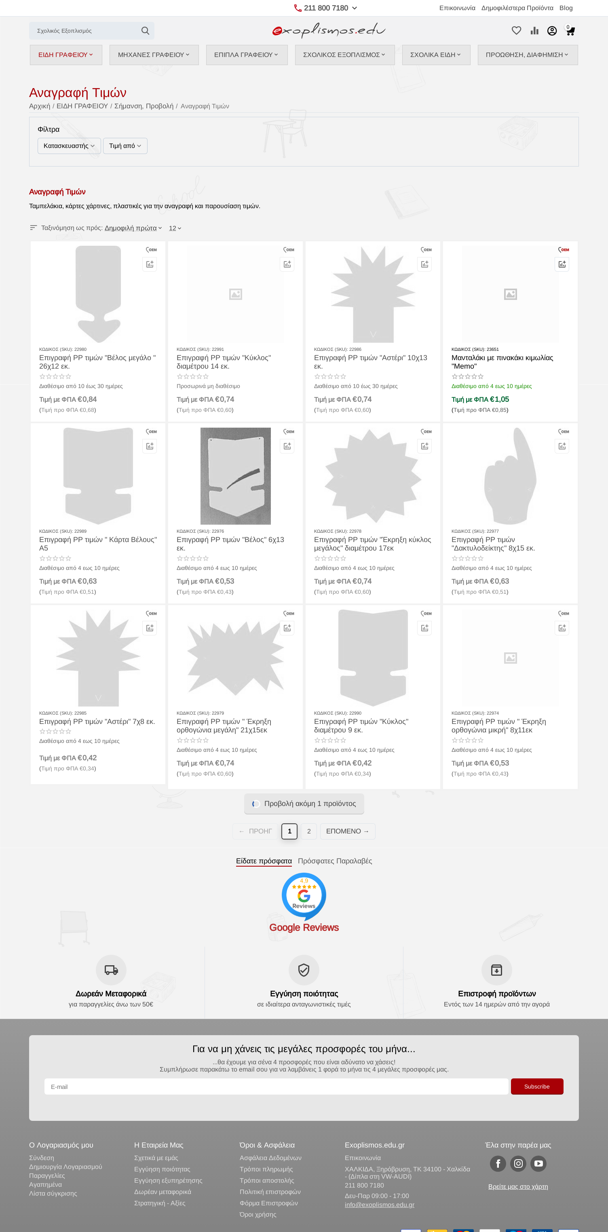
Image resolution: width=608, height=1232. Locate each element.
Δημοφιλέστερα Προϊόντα (517, 7)
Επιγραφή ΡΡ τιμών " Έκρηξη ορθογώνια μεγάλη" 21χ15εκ (219, 724)
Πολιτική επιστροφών (270, 1175)
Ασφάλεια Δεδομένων (271, 1141)
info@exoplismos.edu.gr (379, 1188)
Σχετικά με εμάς (156, 1141)
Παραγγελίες (47, 1159)
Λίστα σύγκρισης (53, 1176)
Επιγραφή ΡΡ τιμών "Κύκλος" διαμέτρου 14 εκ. (234, 361)
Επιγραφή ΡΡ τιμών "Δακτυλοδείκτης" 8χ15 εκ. (506, 543)
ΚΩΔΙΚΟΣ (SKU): (56, 348)
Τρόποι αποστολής (267, 1163)
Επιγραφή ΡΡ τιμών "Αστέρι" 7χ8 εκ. (91, 720)
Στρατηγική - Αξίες (160, 1186)
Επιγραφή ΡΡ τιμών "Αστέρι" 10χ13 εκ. (369, 357)
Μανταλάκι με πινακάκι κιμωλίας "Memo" (509, 357)
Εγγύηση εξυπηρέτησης (168, 1163)
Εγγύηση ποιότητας (303, 993)
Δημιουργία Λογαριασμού (65, 1150)
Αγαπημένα (45, 1167)
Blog (566, 7)
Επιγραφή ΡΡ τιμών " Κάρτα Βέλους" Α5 (96, 539)
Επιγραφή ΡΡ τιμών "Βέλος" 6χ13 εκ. (230, 539)
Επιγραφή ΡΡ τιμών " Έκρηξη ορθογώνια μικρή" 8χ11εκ (494, 724)
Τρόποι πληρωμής (266, 1152)
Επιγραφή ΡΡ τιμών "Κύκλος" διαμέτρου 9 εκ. (371, 724)
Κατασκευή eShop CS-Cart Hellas (145, 1222)
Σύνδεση (41, 1141)
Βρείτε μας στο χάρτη (518, 1170)
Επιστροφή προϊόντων (497, 993)
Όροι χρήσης (258, 1197)
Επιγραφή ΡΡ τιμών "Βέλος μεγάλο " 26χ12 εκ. (91, 361)
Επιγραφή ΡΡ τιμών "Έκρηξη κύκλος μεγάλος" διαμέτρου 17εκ (366, 543)
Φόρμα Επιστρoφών (269, 1186)
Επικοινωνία (457, 7)
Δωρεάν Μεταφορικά (111, 993)
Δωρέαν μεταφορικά (162, 1175)
